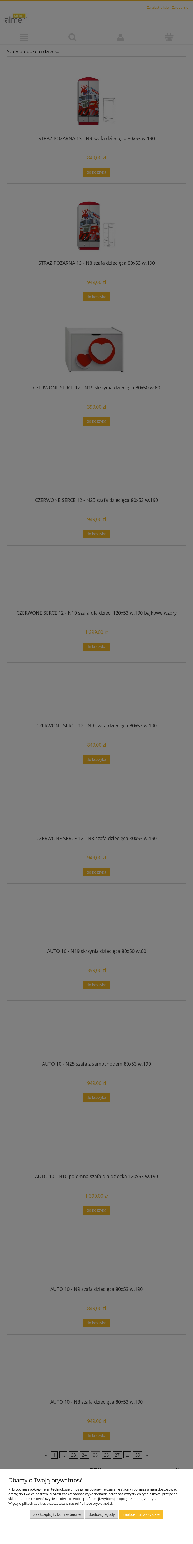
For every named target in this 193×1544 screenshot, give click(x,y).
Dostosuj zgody (102, 1514)
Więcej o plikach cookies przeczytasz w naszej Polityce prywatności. (60, 1503)
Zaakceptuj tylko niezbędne (57, 1514)
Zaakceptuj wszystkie (141, 1514)
